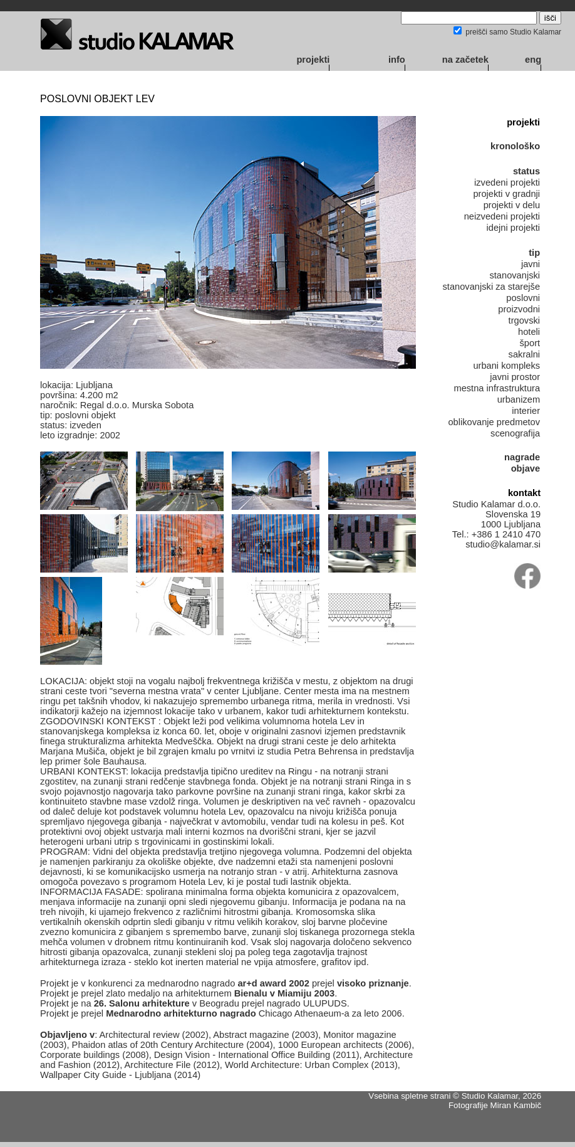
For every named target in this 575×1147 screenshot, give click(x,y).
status (526, 171)
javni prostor (515, 377)
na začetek (465, 60)
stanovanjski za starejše (491, 287)
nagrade (522, 457)
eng (533, 60)
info (396, 60)
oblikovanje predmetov (494, 422)
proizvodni (519, 309)
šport (530, 343)
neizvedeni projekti (502, 216)
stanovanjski (514, 275)
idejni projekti (514, 228)
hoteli (529, 332)
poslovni (523, 298)
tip (534, 253)
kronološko (515, 146)
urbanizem (518, 399)
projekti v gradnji (506, 194)
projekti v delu (512, 205)
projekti (312, 60)
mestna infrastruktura (496, 388)
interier (526, 411)
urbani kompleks (506, 366)
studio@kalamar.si (503, 544)
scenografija (515, 433)
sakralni (525, 354)
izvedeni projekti (507, 182)
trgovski (525, 320)
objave (525, 468)
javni (530, 264)
